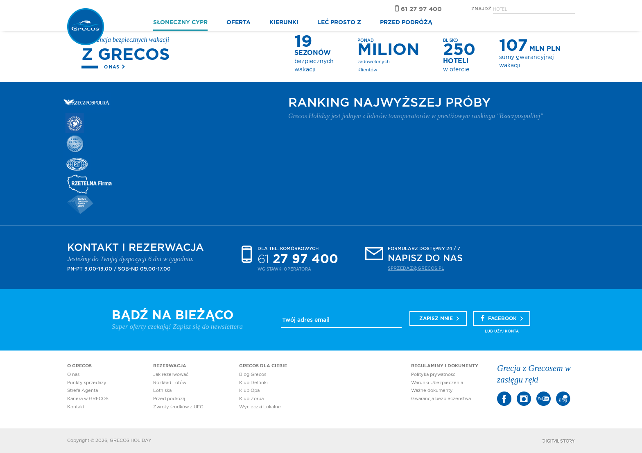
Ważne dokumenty (432, 390)
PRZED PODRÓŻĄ (406, 22)
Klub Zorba (251, 398)
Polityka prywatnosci (434, 374)
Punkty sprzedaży (86, 382)
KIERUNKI (283, 22)
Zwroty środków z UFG (178, 407)
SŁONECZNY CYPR (180, 22)
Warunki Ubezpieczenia (437, 382)
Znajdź (481, 9)
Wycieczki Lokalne (260, 407)
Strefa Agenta (82, 390)
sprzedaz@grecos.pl (416, 268)
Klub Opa (249, 390)
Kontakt (75, 407)
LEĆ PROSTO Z (339, 22)
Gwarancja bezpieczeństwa (441, 398)
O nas (111, 67)
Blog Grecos (252, 374)
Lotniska (162, 390)
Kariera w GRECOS (88, 398)
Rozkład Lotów (169, 382)
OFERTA (238, 22)
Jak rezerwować (170, 374)
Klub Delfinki (253, 382)
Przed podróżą (169, 398)
